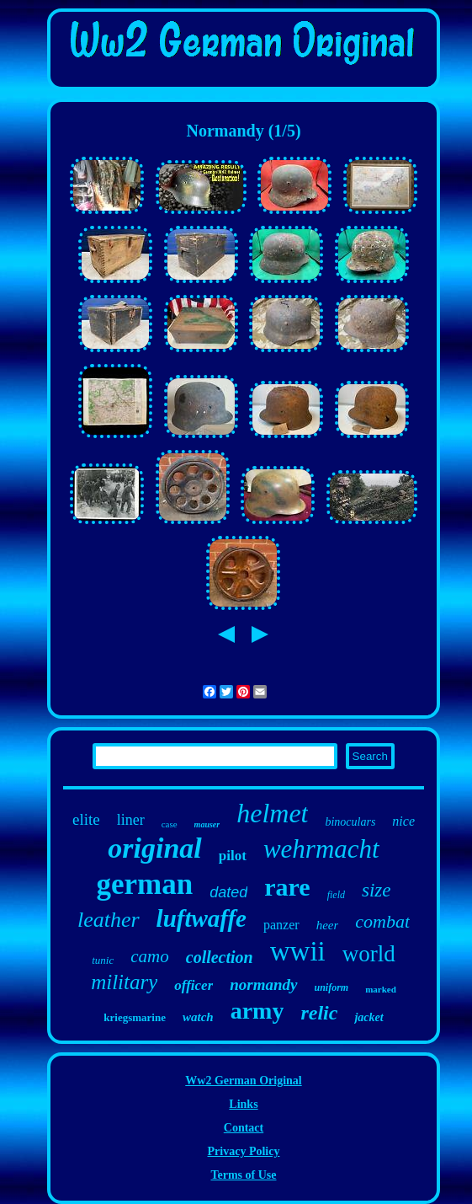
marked (380, 989)
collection (219, 957)
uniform (332, 987)
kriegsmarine (134, 1017)
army (257, 1011)
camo (149, 956)
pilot (233, 856)
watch (198, 1017)
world (368, 953)
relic (318, 1013)
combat (382, 921)
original (154, 848)
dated (228, 892)
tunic (103, 960)
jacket (368, 1017)
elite (86, 819)
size (376, 890)
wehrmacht (321, 849)
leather (108, 919)
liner (131, 819)
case (170, 824)
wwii (298, 951)
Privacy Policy (244, 1151)
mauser (207, 824)
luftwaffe (201, 918)
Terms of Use (243, 1175)
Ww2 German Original (243, 1080)
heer (327, 925)
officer (193, 985)
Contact (243, 1127)
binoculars (350, 822)
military (124, 982)
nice (403, 821)
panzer (281, 925)
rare (287, 887)
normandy (263, 984)
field (336, 895)
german (145, 884)
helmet (272, 813)
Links (243, 1104)
